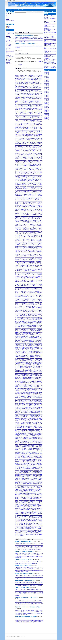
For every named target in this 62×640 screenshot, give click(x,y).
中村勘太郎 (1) (18, 464)
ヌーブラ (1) (23, 244)
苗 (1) (28, 500)
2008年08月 (46, 114)
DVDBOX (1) (17, 82)
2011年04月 (46, 83)
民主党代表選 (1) (26, 515)
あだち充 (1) (39, 121)
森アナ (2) (33, 423)
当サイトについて (9, 59)
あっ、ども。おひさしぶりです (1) (22, 123)
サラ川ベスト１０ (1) (34, 202)
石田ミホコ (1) (28, 441)
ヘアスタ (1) (24, 272)
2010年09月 (46, 91)
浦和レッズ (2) (20, 330)
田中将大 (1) (25, 475)
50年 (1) (36, 76)
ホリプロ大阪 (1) (23, 278)
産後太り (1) (22, 390)
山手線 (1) (19, 389)
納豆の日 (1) (22, 493)
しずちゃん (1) (28, 132)
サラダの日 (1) (18, 202)
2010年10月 (46, 89)
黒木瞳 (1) (20, 379)
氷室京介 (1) (21, 500)
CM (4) (31, 79)
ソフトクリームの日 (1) (29, 224)
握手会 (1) (34, 318)
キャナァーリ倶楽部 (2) (21, 180)
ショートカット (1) (36, 206)
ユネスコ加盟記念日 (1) (30, 303)
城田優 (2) (22, 420)
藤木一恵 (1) (21, 482)
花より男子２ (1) (30, 344)
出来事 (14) (31, 403)
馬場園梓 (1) (33, 493)
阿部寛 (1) (19, 318)
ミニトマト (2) (22, 293)
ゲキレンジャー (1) (32, 191)
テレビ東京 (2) (37, 231)
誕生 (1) (31, 459)
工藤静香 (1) (34, 371)
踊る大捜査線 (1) (25, 524)
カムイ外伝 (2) (24, 176)
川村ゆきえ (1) (33, 442)
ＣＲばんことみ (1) (30, 108)
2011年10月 (46, 77)
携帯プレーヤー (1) (33, 363)
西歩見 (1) (22, 438)
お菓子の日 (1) (36, 127)
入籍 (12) (40, 489)
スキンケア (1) (30, 214)
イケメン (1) (30, 157)
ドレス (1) (37, 239)
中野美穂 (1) (19, 467)
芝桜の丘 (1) (39, 396)
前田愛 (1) (40, 444)
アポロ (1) (34, 153)
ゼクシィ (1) (29, 221)
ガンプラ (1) (27, 179)
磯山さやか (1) (30, 325)
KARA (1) (27, 85)
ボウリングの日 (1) (35, 280)
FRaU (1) (37, 82)
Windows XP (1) (35, 94)
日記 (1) (19, 487)
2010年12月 (46, 87)
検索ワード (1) (23, 367)
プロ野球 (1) (19, 272)
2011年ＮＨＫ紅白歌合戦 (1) (29, 75)
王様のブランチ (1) (26, 334)
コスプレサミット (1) (34, 194)
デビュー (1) (21, 233)
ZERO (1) (20, 97)
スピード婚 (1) (20, 218)
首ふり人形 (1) (32, 400)
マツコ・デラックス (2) (20, 288)
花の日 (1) (25, 344)
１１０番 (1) (32, 99)
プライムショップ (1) (36, 266)
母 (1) (25, 508)
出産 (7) (27, 403)
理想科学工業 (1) (18, 526)
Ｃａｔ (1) (36, 108)
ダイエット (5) (38, 227)
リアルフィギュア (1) (23, 308)
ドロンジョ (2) (21, 240)
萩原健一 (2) (20, 494)
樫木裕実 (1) (34, 348)
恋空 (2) (29, 530)
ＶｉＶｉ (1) (21, 120)
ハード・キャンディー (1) (25, 247)
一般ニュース (8, 48)
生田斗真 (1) (28, 435)
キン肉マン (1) (23, 181)
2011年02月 (46, 84)
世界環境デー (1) (25, 433)
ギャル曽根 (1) (30, 183)
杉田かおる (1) (32, 430)
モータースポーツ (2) (37, 295)
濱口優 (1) (19, 534)
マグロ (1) (24, 285)
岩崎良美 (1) (37, 351)
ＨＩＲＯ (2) (34, 112)
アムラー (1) (19, 154)
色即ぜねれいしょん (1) (36, 420)
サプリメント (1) (21, 201)
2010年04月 (46, 98)
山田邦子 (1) (28, 389)
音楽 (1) (22, 337)
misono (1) (17, 98)
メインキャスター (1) (21, 295)
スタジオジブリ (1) (37, 214)
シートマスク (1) (37, 203)
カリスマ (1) (29, 176)
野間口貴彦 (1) (20, 519)
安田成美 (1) (37, 319)
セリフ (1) (25, 221)
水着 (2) (34, 429)
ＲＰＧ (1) (28, 117)
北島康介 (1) (19, 512)
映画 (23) (24, 330)
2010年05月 (46, 96)
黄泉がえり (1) (38, 334)
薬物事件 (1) (24, 521)
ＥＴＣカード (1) (29, 110)
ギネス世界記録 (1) (23, 183)
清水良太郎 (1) (39, 434)
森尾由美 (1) (36, 424)
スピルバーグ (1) (32, 218)
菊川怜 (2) (35, 353)
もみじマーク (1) (37, 145)
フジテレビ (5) (38, 261)
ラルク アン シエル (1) (25, 307)
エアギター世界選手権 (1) (33, 165)
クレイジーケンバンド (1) (28, 184)
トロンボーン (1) (29, 236)
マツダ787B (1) (32, 288)
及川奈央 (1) (27, 355)
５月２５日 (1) (26, 102)
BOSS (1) (24, 79)
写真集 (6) (21, 397)
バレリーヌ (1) (21, 252)
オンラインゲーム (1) (35, 172)
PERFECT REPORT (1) (28, 89)
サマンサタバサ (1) (34, 201)
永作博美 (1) (38, 330)
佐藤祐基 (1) (23, 381)
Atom (8, 27)
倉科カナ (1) (38, 445)
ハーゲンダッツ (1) (38, 246)
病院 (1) (25, 500)
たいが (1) (31, 134)
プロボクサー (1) (28, 270)
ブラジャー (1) (25, 265)
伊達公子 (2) (21, 322)
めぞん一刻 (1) (25, 145)
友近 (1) (18, 523)
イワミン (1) (38, 158)
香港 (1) (37, 374)
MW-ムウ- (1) (36, 86)
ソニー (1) (40, 222)
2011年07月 (46, 78)
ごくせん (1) (22, 132)
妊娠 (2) (16, 490)
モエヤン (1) (37, 296)
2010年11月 (46, 88)
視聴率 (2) (38, 392)
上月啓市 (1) (27, 418)
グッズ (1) (34, 187)
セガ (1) (22, 220)
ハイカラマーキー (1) (34, 247)
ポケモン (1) (20, 282)
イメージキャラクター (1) (30, 158)
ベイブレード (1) (21, 274)
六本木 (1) (25, 531)
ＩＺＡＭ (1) (30, 113)
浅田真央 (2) (30, 444)
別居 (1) (22, 508)
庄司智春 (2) (32, 412)
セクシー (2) (26, 220)
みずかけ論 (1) (24, 143)
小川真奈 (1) (19, 409)
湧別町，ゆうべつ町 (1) (35, 523)
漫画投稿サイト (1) (34, 513)
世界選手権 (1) (18, 434)
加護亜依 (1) (26, 340)
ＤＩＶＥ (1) (27, 109)
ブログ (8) (19, 266)
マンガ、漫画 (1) (21, 291)
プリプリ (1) (39, 267)
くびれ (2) (38, 130)
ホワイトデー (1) (30, 278)
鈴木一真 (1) (34, 527)
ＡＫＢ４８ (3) (25, 104)
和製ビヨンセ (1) (21, 532)
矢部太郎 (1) (35, 520)
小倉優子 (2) (30, 409)
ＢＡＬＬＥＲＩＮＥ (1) (28, 105)
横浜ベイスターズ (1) (36, 333)
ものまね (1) (30, 145)
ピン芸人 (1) (31, 257)
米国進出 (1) (39, 506)
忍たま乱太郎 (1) (37, 490)
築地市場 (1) (39, 460)
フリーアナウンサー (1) (24, 263)
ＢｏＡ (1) (20, 106)
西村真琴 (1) (27, 437)
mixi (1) (21, 98)
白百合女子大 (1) (36, 494)
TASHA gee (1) (33, 93)
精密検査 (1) (38, 435)
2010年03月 (46, 99)
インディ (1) (30, 160)
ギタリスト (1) (30, 181)
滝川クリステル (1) (35, 456)
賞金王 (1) (40, 416)
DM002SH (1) (19, 80)
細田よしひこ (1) (23, 384)
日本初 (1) (22, 489)
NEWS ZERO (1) (36, 87)
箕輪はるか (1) (20, 515)
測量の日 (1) (32, 448)
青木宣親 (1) (27, 440)
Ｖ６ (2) (16, 120)
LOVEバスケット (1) (29, 86)
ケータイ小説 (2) (29, 190)
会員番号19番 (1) (18, 345)
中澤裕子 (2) (24, 467)
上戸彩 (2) (32, 418)
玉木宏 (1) (38, 359)
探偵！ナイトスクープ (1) (24, 459)
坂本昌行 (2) (34, 384)
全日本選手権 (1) (27, 445)
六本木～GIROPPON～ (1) (32, 531)
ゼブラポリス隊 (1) (34, 222)
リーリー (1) (38, 307)
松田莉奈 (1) (22, 415)
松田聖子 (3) (38, 414)
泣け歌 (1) (38, 356)
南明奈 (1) (19, 486)
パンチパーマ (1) (31, 254)
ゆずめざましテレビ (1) (31, 146)
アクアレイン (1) (32, 150)
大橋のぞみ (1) (31, 452)
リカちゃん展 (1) (18, 310)
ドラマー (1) (37, 237)
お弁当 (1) (33, 128)
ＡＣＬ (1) (20, 104)
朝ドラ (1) (21, 468)
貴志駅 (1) (36, 352)
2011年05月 (46, 81)
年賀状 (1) (30, 491)
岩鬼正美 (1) (32, 351)
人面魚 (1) (36, 427)
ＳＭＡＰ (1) (21, 119)
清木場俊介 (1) (18, 435)
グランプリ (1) (25, 188)
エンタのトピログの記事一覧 (50, 67)
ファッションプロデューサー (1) (23, 258)
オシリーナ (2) (20, 171)
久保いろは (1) (18, 355)
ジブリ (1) (24, 211)
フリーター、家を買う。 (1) (35, 263)
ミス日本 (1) (32, 292)
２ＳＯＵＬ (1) (27, 101)
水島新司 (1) (38, 429)
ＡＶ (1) (29, 104)
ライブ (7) (35, 304)
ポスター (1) (25, 282)
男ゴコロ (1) (17, 460)
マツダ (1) (27, 288)
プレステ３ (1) (37, 269)
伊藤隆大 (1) (17, 323)
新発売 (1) (29, 423)
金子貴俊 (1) (25, 360)
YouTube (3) (26, 95)
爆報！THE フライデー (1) (23, 495)
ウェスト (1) (36, 161)
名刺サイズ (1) (37, 515)
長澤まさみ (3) (36, 470)
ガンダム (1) (22, 179)
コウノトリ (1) (22, 194)
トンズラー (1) (36, 236)
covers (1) (30, 97)
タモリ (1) (33, 225)
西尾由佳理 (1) (38, 437)
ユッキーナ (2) (31, 302)
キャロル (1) (36, 180)
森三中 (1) (26, 424)
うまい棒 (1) (34, 124)
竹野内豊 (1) (17, 461)
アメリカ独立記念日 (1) (26, 154)
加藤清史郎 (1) (38, 340)
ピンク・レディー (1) (25, 257)
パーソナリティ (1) (37, 252)
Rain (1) (28, 91)
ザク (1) (25, 203)
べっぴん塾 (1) (18, 142)
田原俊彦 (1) (23, 474)
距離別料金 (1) (33, 358)
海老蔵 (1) (35, 345)
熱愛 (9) (22, 491)
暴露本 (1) (28, 509)
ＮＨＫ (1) (28, 116)
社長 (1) (24, 397)
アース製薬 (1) (33, 147)
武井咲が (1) (26, 504)
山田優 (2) (33, 389)
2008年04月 (46, 119)
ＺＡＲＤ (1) (32, 120)
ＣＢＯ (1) (33, 106)
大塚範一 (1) (30, 455)
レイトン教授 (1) (25, 313)
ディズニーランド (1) (24, 232)
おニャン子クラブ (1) (30, 125)
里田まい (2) (24, 526)
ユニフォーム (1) (22, 303)
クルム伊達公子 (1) (19, 184)
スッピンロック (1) (24, 216)
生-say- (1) (23, 435)
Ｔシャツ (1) (39, 119)
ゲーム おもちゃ (9, 41)
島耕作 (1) (37, 476)
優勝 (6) (35, 521)
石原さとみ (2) (38, 440)
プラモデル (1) (21, 267)
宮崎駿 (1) (32, 355)
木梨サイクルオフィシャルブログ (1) (25, 517)
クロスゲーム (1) (23, 186)
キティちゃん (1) (33, 179)
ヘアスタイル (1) (30, 272)
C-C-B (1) (28, 79)
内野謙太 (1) (20, 485)
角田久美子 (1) (36, 347)
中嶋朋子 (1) (29, 465)
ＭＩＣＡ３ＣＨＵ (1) (30, 115)
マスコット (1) (30, 285)
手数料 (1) (24, 399)
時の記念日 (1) (36, 393)
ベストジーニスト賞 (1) (37, 274)
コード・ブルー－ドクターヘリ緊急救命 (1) (27, 192)
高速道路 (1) (31, 377)
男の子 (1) (40, 459)
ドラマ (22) (32, 237)
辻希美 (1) (22, 471)
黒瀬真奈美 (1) (36, 378)
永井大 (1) (34, 330)
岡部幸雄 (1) (23, 336)
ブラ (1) (20, 265)
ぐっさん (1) (30, 131)
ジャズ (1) (36, 211)
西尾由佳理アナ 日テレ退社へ (50, 66)
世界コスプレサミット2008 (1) (32, 431)
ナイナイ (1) (34, 240)
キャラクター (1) (29, 180)
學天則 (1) (37, 532)
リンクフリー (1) (36, 310)
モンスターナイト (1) (25, 299)
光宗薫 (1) (26, 371)
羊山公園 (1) (19, 524)
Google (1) (36, 83)
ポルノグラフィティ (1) (33, 282)
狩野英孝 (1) (37, 399)
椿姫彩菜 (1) (26, 471)
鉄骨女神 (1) (27, 472)
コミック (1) (31, 195)
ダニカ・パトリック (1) (24, 228)
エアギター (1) (24, 165)
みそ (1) (29, 143)
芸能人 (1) (35, 364)
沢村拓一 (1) (20, 457)
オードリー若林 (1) (29, 169)
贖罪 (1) (38, 534)
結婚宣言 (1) (36, 366)
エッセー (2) (27, 166)
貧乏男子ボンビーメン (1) (35, 501)
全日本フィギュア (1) (19, 445)
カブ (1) (19, 176)
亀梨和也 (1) (25, 353)
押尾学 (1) (25, 333)
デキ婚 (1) (30, 232)
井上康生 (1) (19, 325)
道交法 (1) (21, 483)
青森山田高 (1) (38, 438)
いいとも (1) (32, 123)
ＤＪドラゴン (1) (37, 109)
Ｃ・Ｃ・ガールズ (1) (26, 106)
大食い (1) (40, 452)
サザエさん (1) (20, 199)
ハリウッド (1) (32, 248)
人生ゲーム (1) (31, 427)
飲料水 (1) (39, 328)
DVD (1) (38, 80)
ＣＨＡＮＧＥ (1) (18, 108)
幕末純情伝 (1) (23, 513)
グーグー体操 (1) (23, 187)
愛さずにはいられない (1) (26, 318)
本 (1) (39, 512)
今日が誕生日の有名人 (10, 56)
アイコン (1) (25, 149)
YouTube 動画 (8, 32)
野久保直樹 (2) (34, 519)
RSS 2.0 (8, 26)
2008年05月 (46, 118)
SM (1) (18, 93)
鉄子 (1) (36, 472)
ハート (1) (17, 247)
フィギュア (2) (23, 259)
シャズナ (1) (32, 205)
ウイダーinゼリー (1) (30, 161)
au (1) (27, 97)
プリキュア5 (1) (33, 267)
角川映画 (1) (30, 347)
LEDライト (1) (38, 85)
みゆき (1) (39, 143)
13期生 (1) (17, 75)
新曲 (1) (29, 422)
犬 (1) (27, 367)
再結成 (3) (32, 381)
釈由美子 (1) (28, 397)
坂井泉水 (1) (29, 384)
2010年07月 (46, 93)
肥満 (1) (40, 497)
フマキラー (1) (23, 262)
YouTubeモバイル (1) (33, 95)
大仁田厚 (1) (17, 453)
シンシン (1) (29, 210)
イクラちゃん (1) (24, 157)
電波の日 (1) (35, 475)
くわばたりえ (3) (24, 131)
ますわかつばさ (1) (25, 142)
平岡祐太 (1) (30, 506)
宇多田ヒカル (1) (29, 329)
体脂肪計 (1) (22, 450)
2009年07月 (46, 100)
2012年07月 (46, 72)
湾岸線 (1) (33, 532)
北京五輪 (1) (30, 511)
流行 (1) (38, 526)
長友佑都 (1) (30, 470)
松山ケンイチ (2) (27, 414)
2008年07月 (46, 115)
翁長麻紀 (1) (32, 334)
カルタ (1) (35, 176)
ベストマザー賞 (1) (19, 276)
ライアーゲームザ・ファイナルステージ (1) (24, 304)
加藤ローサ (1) (32, 340)
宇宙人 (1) (35, 329)
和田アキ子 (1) (28, 532)
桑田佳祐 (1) (28, 362)
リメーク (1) (24, 310)
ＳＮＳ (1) (26, 119)
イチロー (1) (22, 158)
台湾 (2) (22, 452)
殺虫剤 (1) (35, 385)
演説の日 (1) (38, 332)
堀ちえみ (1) (29, 512)
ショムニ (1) (23, 207)
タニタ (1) (29, 225)
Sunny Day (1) (27, 93)
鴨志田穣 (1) (23, 349)
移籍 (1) (22, 323)
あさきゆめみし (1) (33, 121)
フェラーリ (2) (38, 259)
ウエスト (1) (21, 162)
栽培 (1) (27, 382)
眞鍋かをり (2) (24, 534)
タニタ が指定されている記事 (18, 9)
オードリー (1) (22, 169)
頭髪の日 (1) (26, 482)
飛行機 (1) (17, 498)
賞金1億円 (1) (34, 416)
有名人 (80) (27, 523)
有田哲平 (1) (22, 523)
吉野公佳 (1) (39, 353)
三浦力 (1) (21, 386)
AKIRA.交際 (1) (34, 78)
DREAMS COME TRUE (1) (27, 80)
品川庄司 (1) (38, 500)
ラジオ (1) (35, 306)
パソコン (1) (21, 254)
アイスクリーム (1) (38, 149)
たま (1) (35, 134)
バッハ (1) (35, 251)
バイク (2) (24, 251)
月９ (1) (18, 367)
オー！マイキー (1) (27, 168)
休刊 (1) (23, 355)
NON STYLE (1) (20, 89)
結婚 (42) (22, 366)
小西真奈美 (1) (29, 408)
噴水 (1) (22, 506)
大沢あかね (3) (33, 453)
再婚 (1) (36, 381)
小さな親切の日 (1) (27, 407)
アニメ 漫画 (8, 37)
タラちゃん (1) (18, 227)
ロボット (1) (29, 314)
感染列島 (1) (28, 349)
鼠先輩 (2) (33, 445)
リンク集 (7, 47)
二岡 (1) (27, 486)
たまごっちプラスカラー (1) (22, 135)
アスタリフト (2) (18, 151)
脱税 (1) (24, 457)
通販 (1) (18, 471)
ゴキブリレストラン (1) (26, 198)
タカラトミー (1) (18, 225)
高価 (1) (24, 375)
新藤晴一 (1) (24, 423)
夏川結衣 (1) (23, 341)
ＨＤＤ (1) (30, 112)
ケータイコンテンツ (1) (21, 190)
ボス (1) (40, 280)
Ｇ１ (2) (18, 112)
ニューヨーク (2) (24, 243)
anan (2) (23, 97)
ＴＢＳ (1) (30, 119)
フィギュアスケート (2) (30, 259)
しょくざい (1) (34, 132)
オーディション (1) (35, 168)
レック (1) (36, 313)
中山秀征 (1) (33, 461)
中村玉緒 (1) (23, 464)
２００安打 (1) (38, 99)
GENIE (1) (23, 83)
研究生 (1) (31, 367)
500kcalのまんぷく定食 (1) (28, 76)
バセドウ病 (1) (30, 251)
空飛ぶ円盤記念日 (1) (21, 362)
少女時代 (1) (22, 412)
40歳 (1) (21, 76)
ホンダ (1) (36, 278)
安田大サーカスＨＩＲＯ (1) (27, 321)
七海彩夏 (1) (28, 394)
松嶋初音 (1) (27, 415)
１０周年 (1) (21, 99)
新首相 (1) (34, 422)
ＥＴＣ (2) (24, 110)
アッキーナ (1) (25, 151)
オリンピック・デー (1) (26, 172)
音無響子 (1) (36, 337)
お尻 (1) (24, 128)
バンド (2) (31, 252)
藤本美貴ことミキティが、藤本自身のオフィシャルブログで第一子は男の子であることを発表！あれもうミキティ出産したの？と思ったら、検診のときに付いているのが (29, 577)
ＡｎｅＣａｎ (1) (20, 105)
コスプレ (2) (27, 194)
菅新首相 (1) (37, 430)
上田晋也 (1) (19, 419)
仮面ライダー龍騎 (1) (19, 340)
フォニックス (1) (26, 261)
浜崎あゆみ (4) (27, 501)
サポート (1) (27, 201)
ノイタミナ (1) (24, 246)
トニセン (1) (19, 235)
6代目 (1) (25, 78)
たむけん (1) (36, 135)
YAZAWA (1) (17, 95)
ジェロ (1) (20, 211)
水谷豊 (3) (30, 429)
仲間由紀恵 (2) (30, 467)
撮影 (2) (30, 385)
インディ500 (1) (36, 160)
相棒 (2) (29, 446)
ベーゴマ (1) (31, 273)
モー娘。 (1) (31, 296)
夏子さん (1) (17, 341)
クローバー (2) (37, 184)
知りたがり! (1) (24, 460)
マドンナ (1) (38, 288)
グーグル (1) (29, 187)
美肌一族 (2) (32, 498)
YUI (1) (22, 95)
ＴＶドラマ (8, 36)
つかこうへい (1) (22, 136)
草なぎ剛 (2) (39, 446)
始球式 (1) (19, 392)
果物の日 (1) (36, 341)
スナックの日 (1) (30, 217)
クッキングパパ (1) (37, 183)
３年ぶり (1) (36, 101)
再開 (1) (28, 381)
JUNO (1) (18, 85)
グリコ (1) (36, 188)
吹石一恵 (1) (25, 429)
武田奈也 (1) (31, 504)
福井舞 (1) (30, 505)
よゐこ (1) (20, 147)
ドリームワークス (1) (25, 239)
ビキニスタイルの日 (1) (29, 255)
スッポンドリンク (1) (32, 216)
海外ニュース (8, 53)
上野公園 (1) (30, 419)
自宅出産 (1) (19, 394)
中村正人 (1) (29, 464)
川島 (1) (37, 442)
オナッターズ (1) (26, 171)
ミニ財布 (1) (27, 293)
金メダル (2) (20, 360)
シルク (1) (28, 207)
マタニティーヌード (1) (37, 285)
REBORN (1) (18, 91)
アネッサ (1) (21, 153)
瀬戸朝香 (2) (23, 434)
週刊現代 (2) (32, 401)
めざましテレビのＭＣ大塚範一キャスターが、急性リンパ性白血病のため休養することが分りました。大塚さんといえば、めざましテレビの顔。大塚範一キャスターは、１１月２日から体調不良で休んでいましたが (29, 621)
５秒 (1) (30, 102)
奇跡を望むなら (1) (22, 352)
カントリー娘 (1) (24, 177)
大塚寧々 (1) (25, 455)
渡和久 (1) (29, 476)
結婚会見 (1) (26, 366)
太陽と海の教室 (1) (23, 449)
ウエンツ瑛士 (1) (27, 162)
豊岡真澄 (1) (23, 509)
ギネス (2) (35, 181)
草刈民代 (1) (17, 448)
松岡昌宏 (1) (21, 414)
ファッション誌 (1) (34, 258)
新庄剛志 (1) (19, 423)
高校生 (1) (21, 377)
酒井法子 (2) (26, 400)
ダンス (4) (38, 228)
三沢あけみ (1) (36, 386)
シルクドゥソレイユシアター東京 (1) (30, 209)
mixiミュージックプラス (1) (28, 98)
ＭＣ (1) (24, 115)
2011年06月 (46, 80)
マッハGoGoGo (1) (38, 287)
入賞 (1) (36, 489)
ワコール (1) (28, 317)
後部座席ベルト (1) (38, 370)
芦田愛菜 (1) (38, 318)
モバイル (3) (30, 298)
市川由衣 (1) (29, 392)
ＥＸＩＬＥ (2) (36, 110)
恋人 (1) (32, 530)
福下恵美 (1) (34, 505)
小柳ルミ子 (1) (33, 411)
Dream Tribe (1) (24, 82)
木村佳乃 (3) (36, 516)
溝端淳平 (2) (36, 373)
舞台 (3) (36, 504)
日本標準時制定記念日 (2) (29, 489)
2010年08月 (46, 92)
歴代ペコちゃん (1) (34, 528)
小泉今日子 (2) (25, 409)
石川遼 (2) (23, 441)
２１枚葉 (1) (21, 101)
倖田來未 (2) (21, 371)
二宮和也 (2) (37, 486)
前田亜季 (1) (35, 444)
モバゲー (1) (36, 298)
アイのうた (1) (20, 149)
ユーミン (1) (25, 302)
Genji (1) (32, 83)
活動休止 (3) (39, 348)
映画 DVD (7, 49)
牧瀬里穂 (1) (24, 512)
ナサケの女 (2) (21, 242)
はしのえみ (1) (23, 140)
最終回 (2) (19, 382)
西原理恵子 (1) (22, 437)
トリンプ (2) (17, 236)
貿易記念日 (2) (34, 509)
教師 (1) (23, 359)
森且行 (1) (22, 424)
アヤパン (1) (34, 154)
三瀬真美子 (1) (26, 386)
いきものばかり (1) (20, 124)
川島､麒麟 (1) (21, 444)
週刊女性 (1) (37, 401)
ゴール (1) (19, 198)
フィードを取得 (18, 64)
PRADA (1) (17, 90)
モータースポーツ (9, 44)
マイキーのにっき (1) (25, 284)
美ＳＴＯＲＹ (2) (23, 498)
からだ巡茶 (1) (33, 130)
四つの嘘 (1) (30, 390)
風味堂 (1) (19, 505)
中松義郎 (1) (38, 461)
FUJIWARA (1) (18, 83)
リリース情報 (8, 45)
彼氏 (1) (32, 497)
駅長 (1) (30, 332)
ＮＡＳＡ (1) (23, 116)
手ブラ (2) (20, 399)
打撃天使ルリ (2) (39, 449)
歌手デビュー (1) (30, 343)
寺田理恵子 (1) (24, 393)
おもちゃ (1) (23, 125)
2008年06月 (46, 117)
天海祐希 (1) (17, 474)
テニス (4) (26, 231)
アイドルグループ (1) (25, 150)
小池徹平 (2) (35, 409)
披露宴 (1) (36, 497)
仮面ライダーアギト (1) (37, 338)
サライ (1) (40, 201)
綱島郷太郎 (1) (28, 374)
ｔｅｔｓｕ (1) (26, 121)
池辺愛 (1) (34, 460)
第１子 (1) (29, 456)
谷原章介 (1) (32, 457)
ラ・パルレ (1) (38, 303)
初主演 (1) (27, 404)
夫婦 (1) (27, 502)
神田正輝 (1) (25, 427)
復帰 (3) (26, 505)
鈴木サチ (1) (23, 527)
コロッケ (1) (21, 196)
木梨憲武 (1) (35, 517)
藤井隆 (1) (17, 480)
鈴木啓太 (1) (19, 528)
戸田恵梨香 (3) (26, 370)
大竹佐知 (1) (20, 455)
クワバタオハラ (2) (30, 186)
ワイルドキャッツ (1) (21, 317)
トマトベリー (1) (25, 235)
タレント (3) (23, 227)
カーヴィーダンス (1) (29, 173)
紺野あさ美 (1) (18, 381)
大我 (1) (26, 452)
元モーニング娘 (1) (20, 369)
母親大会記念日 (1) (30, 508)
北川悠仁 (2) (35, 511)
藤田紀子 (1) (32, 480)
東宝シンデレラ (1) (22, 479)
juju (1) (40, 97)
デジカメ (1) (35, 232)
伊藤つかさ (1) (39, 322)
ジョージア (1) (25, 213)
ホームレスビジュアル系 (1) (28, 277)
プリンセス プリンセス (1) (20, 269)
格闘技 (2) (21, 347)
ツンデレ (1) (21, 231)
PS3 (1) (21, 90)
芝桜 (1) (35, 396)
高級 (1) (28, 375)
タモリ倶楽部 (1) (38, 225)
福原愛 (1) (39, 505)
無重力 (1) (32, 515)
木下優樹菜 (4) (30, 516)
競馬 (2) (16, 359)
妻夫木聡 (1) (23, 382)
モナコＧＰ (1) (25, 298)
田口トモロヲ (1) (29, 474)
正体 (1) (28, 434)
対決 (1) (39, 450)
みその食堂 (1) (34, 143)
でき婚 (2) (31, 138)
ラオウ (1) (25, 306)
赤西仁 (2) (19, 442)
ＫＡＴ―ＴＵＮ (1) (37, 113)
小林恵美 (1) (38, 411)
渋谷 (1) (20, 403)
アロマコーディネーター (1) (25, 156)
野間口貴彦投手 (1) (27, 519)
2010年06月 (46, 95)
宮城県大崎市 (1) (37, 355)
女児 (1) (34, 405)
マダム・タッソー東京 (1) (20, 287)
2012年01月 (46, 73)
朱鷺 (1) (33, 399)
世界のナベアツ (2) (22, 431)
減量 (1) (33, 369)
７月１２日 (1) (36, 102)
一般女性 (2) (19, 326)
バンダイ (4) (26, 252)
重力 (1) (23, 403)
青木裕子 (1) (32, 440)
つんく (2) (19, 138)
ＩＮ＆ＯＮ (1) (24, 113)
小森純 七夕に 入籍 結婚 (49, 62)
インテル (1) (24, 160)
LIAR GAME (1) (18, 86)
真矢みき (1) (34, 426)
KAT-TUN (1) (31, 85)
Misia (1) (22, 87)
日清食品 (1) (23, 487)
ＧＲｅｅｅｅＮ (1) (24, 112)
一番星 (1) (34, 326)
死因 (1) (34, 392)
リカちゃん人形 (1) (37, 308)
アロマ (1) (17, 156)
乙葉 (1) (19, 337)
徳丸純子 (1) (25, 483)
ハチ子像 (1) (21, 248)
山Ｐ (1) (19, 388)
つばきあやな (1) (29, 136)
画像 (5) (40, 344)
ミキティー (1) (22, 292)
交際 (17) (17, 371)
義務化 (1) (30, 353)
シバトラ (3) (27, 205)
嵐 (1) (41, 524)
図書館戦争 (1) (20, 429)
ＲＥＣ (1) (23, 117)
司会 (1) (26, 390)
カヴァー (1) (38, 177)
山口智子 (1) (36, 388)
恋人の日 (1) (36, 530)
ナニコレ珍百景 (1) (28, 242)
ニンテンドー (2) (31, 243)
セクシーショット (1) (34, 220)
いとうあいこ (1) (28, 124)
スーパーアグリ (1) (32, 213)
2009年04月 (46, 103)
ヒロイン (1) (22, 255)
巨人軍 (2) (19, 358)
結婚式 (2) (31, 366)
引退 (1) (35, 328)
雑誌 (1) (38, 385)
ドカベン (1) (23, 237)
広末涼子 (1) (25, 373)
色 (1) (30, 420)
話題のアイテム (8, 63)
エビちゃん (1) (20, 168)
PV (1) (24, 90)
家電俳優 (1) (31, 341)
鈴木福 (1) (24, 528)
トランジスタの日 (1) (33, 235)
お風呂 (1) (28, 128)
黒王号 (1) (30, 378)
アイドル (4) (17, 150)
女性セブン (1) (39, 405)
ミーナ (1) (27, 291)
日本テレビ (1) (29, 487)
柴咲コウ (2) (30, 396)
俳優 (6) (38, 493)
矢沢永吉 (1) (19, 520)
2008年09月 (46, 113)
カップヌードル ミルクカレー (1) (24, 175)
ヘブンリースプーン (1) (24, 273)
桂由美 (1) (17, 364)
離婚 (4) (29, 526)
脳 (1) (26, 493)
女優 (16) (21, 407)
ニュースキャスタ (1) (36, 242)
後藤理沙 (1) (31, 370)
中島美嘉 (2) (19, 465)
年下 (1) (26, 491)
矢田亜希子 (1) (25, 520)
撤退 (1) (18, 472)
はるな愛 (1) (34, 140)
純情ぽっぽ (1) (22, 404)
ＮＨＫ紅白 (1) (33, 116)
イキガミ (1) (17, 157)
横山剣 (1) (29, 333)
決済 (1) (18, 366)
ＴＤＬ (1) (35, 119)
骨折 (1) (28, 379)
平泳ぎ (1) (26, 506)
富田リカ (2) (21, 504)
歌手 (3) (24, 343)
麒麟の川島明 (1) (20, 535)
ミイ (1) (30, 291)
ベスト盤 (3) (25, 276)
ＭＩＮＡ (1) (37, 115)
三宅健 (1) (31, 386)
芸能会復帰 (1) (23, 364)
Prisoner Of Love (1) (35, 90)
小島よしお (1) (21, 411)
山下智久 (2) (30, 388)
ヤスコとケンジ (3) (24, 300)
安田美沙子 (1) (36, 321)
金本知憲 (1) (30, 360)
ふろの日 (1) (39, 140)
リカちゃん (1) (30, 308)
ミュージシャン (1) (34, 293)
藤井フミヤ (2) (38, 479)
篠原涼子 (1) (19, 396)
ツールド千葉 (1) (31, 229)
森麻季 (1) (19, 426)
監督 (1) (32, 349)
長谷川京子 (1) (37, 468)
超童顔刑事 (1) (31, 468)
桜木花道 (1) (26, 385)
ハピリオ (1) (26, 248)
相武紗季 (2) (25, 446)
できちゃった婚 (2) (25, 138)
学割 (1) (20, 348)
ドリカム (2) (31, 239)
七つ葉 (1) (24, 394)
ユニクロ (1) (37, 302)
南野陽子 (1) (23, 486)
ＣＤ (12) (37, 106)
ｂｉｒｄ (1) (37, 120)
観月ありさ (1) (37, 349)
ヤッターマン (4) (31, 300)
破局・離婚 (8, 62)
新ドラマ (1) (20, 422)
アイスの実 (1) (31, 149)
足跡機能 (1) (37, 448)
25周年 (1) (17, 76)
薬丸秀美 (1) (19, 521)
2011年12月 (46, 74)
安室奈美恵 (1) (21, 319)
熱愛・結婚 (8, 60)
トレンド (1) (23, 236)
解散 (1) (27, 345)
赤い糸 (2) (38, 441)
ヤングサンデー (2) (19, 302)
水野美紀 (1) (22, 430)
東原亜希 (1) (37, 478)
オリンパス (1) (38, 171)
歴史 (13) (28, 528)
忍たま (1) (31, 490)
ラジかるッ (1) (30, 306)
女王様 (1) (31, 404)
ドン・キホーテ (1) (28, 240)
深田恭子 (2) (23, 426)
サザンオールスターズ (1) (32, 199)
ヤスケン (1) (17, 300)
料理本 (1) (19, 527)
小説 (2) (33, 408)
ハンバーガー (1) (37, 250)
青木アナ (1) (22, 440)
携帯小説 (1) (39, 363)
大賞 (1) (35, 452)
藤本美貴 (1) (37, 480)
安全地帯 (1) (26, 319)
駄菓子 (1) (17, 450)
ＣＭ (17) (24, 108)
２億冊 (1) (32, 101)
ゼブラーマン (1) (36, 221)
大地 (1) (37, 453)
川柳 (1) (26, 444)
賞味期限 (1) (17, 418)
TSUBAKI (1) (23, 94)
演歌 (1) (34, 332)
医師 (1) (35, 323)
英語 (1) (21, 332)
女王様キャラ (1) (37, 404)
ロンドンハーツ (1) (36, 314)
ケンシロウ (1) (21, 191)
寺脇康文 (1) (29, 393)
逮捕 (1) (19, 452)
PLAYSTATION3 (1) (37, 89)
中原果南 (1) (28, 461)
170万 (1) (21, 75)
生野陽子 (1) (33, 435)
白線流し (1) (29, 494)
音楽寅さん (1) (28, 337)
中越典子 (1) (23, 461)
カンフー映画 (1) (31, 177)
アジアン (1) (38, 150)
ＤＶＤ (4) (20, 110)
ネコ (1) (36, 244)
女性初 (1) (17, 407)
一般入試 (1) (29, 326)
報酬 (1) (36, 508)
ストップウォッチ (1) (22, 217)
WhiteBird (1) (29, 94)
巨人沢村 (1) (23, 358)
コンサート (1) (27, 196)
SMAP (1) (22, 93)
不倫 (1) (20, 502)
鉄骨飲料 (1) (22, 472)
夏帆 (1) (27, 341)
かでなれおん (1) (26, 130)
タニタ (26, 45)
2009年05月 (46, 102)
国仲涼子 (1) (25, 378)
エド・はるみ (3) (33, 166)
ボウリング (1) (28, 280)
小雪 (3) (37, 408)
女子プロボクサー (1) (24, 405)
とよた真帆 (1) (36, 138)
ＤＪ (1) (31, 109)
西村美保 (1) (32, 437)
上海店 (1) (23, 418)
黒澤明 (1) (24, 379)
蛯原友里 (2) (34, 534)
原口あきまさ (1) (28, 369)
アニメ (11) (38, 151)
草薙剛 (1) (23, 448)
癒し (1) (28, 521)
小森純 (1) (23, 408)
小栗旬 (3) (38, 407)
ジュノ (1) (20, 213)
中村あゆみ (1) (32, 463)
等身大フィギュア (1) (31, 479)
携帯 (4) (27, 363)
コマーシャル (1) (25, 195)
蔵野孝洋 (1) (27, 448)
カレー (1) (39, 176)
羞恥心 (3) (29, 534)
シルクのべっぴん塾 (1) (35, 207)
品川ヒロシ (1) (33, 500)
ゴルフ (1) (33, 198)
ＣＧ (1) (41, 106)
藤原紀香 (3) (22, 480)
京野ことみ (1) (39, 358)
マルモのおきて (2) (36, 289)
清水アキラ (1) (33, 434)
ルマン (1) (21, 311)
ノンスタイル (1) (31, 246)
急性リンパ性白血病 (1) (30, 356)
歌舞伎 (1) (36, 343)
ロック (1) (19, 314)
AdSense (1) (19, 79)
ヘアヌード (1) (37, 272)
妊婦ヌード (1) (22, 490)
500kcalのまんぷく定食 (20, 45)
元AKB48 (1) (35, 367)
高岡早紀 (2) (20, 375)
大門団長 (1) (19, 456)
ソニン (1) (17, 224)
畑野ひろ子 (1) (37, 495)
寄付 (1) (28, 352)
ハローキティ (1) (30, 250)
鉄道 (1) (40, 472)
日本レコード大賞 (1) (37, 487)
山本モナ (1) (38, 389)
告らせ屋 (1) (20, 378)
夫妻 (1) (23, 502)
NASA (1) (31, 87)
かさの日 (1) (20, 130)
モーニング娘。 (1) (25, 296)
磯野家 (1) (35, 325)
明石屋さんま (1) (24, 516)
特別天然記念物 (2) (32, 483)
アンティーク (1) (34, 156)
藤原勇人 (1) (27, 480)
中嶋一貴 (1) (24, 465)
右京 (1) (24, 329)
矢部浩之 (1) (30, 520)
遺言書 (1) (31, 323)
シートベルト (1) (30, 203)
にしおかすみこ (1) (20, 139)
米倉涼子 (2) (17, 508)
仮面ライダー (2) (28, 338)
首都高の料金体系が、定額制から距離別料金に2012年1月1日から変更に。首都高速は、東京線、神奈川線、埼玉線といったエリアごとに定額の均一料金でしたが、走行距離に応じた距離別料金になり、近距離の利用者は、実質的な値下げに (29, 584)
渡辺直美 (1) (19, 476)
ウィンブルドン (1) (22, 161)
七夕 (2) (33, 394)
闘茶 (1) (30, 482)
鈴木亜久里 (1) (29, 527)
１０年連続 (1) (27, 99)
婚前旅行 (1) (40, 379)
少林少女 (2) (27, 412)
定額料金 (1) (35, 471)
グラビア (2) (38, 187)
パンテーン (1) (38, 254)
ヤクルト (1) (38, 299)
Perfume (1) (28, 90)
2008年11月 (46, 110)
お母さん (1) (37, 128)
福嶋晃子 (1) (17, 506)
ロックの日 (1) (24, 314)
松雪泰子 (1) (33, 414)
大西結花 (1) (23, 453)
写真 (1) (16, 397)
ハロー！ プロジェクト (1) (21, 250)
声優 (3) (16, 437)
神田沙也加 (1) (20, 427)
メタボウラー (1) (28, 295)
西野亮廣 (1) (26, 438)
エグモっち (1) (22, 166)
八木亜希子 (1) (23, 497)
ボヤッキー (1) (18, 281)
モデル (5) (20, 298)
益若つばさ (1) (26, 332)
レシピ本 (30, 45)
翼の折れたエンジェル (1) (34, 524)
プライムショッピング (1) (26, 266)
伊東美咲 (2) (26, 322)
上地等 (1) (36, 418)
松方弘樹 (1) (38, 415)
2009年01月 (46, 107)
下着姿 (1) (19, 338)
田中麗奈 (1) (30, 475)
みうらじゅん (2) (37, 142)
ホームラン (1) (20, 277)
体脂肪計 (33, 45)
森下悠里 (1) (38, 423)
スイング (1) (38, 213)
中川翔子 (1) (22, 463)
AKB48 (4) (29, 78)
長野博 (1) (22, 470)
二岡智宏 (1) (32, 486)
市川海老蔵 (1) (24, 392)
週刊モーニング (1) (26, 401)
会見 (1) (24, 345)
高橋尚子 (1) (32, 375)
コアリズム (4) (39, 192)
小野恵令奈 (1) (27, 411)
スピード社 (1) (26, 218)
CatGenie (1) (35, 79)
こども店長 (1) (37, 131)
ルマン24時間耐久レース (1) (28, 311)
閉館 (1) (35, 506)
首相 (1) (37, 400)
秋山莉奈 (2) (19, 401)
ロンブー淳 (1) (27, 315)
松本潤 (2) (22, 416)
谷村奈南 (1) (37, 457)
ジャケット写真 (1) (30, 211)
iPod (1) (37, 97)
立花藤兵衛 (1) (34, 526)
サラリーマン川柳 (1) (25, 202)
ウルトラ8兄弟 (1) (37, 164)
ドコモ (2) (28, 237)
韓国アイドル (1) (26, 351)
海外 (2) (31, 345)
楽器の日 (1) (24, 348)
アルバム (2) (39, 154)
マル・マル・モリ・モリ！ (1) (26, 289)
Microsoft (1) (17, 87)
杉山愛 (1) (27, 430)
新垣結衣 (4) (25, 422)
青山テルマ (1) (32, 438)
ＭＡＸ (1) (21, 115)
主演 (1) (38, 397)
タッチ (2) (24, 225)
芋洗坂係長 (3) (30, 328)
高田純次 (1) (37, 377)
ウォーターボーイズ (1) (36, 162)
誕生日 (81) (35, 459)
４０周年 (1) (20, 102)
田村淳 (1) (35, 474)
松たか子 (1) (37, 412)
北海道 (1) (39, 509)
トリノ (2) (40, 235)
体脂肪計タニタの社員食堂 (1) (31, 450)
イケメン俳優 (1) (36, 157)
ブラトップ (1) (31, 265)
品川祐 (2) (22, 501)
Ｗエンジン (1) (27, 120)
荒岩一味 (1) (33, 374)
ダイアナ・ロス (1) (30, 227)
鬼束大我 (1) (20, 353)
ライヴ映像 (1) (20, 306)
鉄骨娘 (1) (33, 472)
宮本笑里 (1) (23, 356)
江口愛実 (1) (30, 373)
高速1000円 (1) (26, 377)
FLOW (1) (33, 82)
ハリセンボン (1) (38, 248)
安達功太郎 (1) (32, 319)
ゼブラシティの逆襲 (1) (25, 222)
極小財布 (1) (28, 359)
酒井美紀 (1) (21, 400)
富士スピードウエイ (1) (34, 502)
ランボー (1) (32, 307)
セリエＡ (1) (20, 221)
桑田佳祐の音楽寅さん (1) (36, 362)
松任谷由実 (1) (33, 415)
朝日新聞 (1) (25, 468)
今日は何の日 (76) (33, 379)
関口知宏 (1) (20, 351)
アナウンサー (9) (31, 151)
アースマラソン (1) (26, 147)
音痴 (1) (32, 337)
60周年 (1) (21, 78)
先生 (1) (22, 442)
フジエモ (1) (32, 261)
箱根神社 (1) (31, 495)
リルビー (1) (30, 310)
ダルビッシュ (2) (32, 228)
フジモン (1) (17, 262)
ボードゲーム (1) (21, 280)
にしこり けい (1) (36, 139)
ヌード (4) (38, 243)
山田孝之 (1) (23, 389)
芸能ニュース (8, 55)
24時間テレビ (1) (39, 75)
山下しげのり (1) (24, 388)
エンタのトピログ (9, 9)
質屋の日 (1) (37, 394)
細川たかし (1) (33, 382)
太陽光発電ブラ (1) (31, 449)
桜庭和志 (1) (21, 385)
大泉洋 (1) (28, 453)
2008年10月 (46, 111)
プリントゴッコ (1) (30, 269)
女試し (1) (30, 405)
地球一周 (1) (29, 460)
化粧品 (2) (23, 338)
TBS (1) (37, 93)
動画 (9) (38, 482)
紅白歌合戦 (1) (22, 374)
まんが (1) (31, 142)
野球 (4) (38, 519)
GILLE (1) (28, 83)
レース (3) (20, 313)
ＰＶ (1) (37, 116)
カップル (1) (33, 175)
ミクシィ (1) (27, 292)
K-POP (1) (23, 85)
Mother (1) (26, 87)
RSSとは (41, 61)
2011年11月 (46, 76)
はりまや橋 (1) (29, 140)
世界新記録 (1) (39, 433)
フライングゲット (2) (37, 262)
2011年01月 (46, 85)
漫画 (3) (28, 513)
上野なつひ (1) (25, 419)
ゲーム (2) (26, 191)
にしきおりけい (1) (28, 139)
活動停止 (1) (17, 349)
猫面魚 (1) (19, 491)
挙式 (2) (27, 358)
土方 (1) (33, 476)
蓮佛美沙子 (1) (20, 531)
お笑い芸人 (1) (20, 128)
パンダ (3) (26, 254)
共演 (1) (20, 359)
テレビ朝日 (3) (31, 231)
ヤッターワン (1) (39, 300)
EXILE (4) (29, 82)
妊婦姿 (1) (27, 490)
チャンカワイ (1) (24, 229)
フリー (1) (17, 263)
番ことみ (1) (28, 497)
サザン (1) (25, 199)
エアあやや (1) (18, 165)
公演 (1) (30, 371)
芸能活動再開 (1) (29, 364)
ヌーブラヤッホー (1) (30, 244)
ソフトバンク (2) (38, 224)
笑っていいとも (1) (28, 416)
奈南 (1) (37, 483)
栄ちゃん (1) (29, 330)
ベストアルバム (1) (29, 274)
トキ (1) (29, 233)
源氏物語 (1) (37, 369)
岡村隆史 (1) (17, 336)
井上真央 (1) (24, 325)
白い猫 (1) (25, 494)
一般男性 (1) (24, 326)
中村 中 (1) (27, 463)
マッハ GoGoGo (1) (30, 287)
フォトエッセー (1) (19, 261)
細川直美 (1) (38, 382)
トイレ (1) (26, 233)
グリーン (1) (30, 188)
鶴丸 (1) (31, 471)
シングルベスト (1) (22, 210)
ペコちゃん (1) (31, 276)
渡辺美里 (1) (24, 476)
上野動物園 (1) (36, 419)
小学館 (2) (33, 407)
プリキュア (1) (27, 267)
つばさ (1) (35, 136)
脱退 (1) (28, 457)
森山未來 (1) (30, 424)
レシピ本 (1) (31, 313)
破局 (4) (29, 493)
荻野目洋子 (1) (34, 336)
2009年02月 (46, 106)
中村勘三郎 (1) (39, 463)
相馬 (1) (21, 446)
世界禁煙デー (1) (32, 433)
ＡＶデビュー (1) (35, 104)
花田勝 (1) (36, 344)
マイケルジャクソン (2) (34, 284)
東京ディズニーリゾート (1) (29, 478)
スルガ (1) (19, 220)
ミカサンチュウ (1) (36, 291)
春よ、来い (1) (37, 403)
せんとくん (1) (26, 134)
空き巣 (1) (36, 360)
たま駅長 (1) (30, 135)
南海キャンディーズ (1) (33, 485)
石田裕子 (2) (33, 441)
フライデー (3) (30, 262)
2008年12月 (46, 108)
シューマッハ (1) (22, 206)
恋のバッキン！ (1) (23, 530)
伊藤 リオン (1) (32, 322)
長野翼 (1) (26, 470)
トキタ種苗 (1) (35, 233)
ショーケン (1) (29, 206)
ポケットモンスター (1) (26, 281)
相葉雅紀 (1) (34, 446)
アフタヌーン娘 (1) (28, 153)
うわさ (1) (39, 124)
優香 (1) (32, 521)
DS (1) (35, 80)
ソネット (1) (22, 224)
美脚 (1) (28, 498)
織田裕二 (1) (26, 420)
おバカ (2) (24, 127)
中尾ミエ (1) (34, 465)
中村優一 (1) (34, 464)
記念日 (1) (32, 352)
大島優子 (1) (36, 455)
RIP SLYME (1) (24, 91)
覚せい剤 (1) (25, 347)
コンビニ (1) (32, 196)
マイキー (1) (17, 284)
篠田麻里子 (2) (25, 396)
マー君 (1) (40, 282)
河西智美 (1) (20, 344)
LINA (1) (23, 86)
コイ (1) (16, 194)
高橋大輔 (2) (37, 375)
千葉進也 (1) (26, 442)
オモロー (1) (32, 171)
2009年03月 (46, 104)
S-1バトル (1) (33, 91)
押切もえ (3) (20, 333)
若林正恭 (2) (34, 397)
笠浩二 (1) (29, 348)
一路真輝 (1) (24, 328)
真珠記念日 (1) (29, 426)
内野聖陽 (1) (25, 485)
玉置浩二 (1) (33, 359)
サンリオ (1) (21, 203)
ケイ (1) (35, 190)
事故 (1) (19, 393)
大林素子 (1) (24, 456)
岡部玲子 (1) (28, 336)
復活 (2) (22, 505)
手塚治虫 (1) (28, 399)
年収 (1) (18, 493)
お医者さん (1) (30, 127)
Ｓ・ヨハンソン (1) (34, 117)
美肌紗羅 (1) (37, 498)
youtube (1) (36, 98)
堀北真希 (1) (34, 512)
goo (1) (33, 97)
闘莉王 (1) (35, 482)
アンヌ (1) (40, 156)
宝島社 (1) (19, 509)
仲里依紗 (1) (35, 467)
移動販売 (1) (26, 323)
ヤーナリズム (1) (32, 299)
